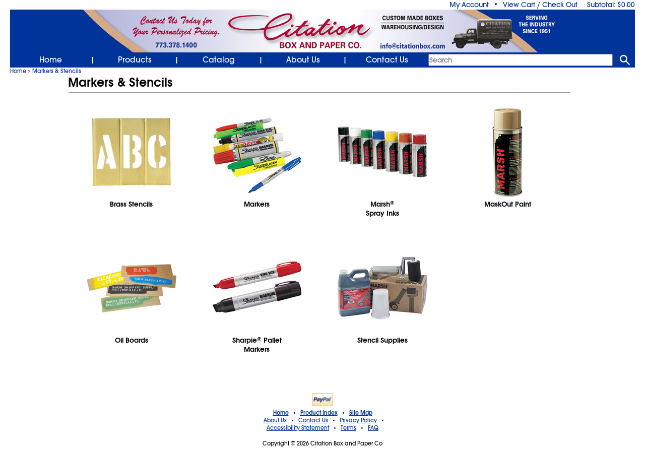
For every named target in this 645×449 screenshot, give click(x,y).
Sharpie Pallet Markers (257, 345)
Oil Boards (131, 340)
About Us (303, 60)
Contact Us (387, 60)
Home (50, 60)
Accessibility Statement (298, 427)
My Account (469, 4)
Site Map (360, 412)
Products (135, 60)
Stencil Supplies (382, 340)
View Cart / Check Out (540, 4)
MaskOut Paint (507, 204)
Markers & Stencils (56, 71)
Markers (257, 204)
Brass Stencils (131, 204)
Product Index (319, 412)
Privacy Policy (358, 420)
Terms (348, 427)
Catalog (219, 60)
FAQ (373, 427)
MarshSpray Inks (382, 209)
